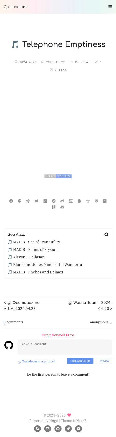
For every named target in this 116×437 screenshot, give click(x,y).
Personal (82, 62)
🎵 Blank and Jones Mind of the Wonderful (45, 264)
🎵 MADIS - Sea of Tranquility (34, 242)
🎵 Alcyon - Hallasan (26, 257)
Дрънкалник (16, 6)
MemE (81, 420)
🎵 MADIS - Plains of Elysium (33, 249)
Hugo (53, 420)
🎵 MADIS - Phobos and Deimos (35, 272)
